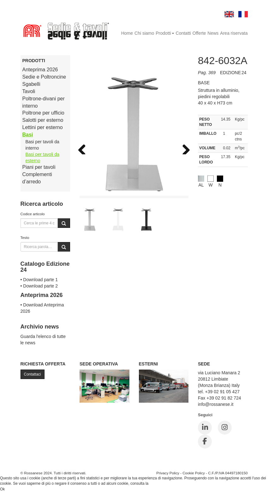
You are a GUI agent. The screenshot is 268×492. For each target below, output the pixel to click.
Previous (84, 148)
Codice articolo (33, 214)
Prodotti (165, 33)
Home (127, 33)
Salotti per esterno (42, 120)
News (212, 33)
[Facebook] (205, 441)
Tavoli (28, 91)
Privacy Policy (167, 473)
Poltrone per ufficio (43, 113)
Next (183, 148)
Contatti (183, 33)
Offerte (199, 33)
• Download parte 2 (39, 285)
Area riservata (233, 33)
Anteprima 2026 (40, 69)
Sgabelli (31, 84)
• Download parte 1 (39, 279)
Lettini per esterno (42, 127)
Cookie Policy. (161, 483)
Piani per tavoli (39, 167)
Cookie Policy (193, 473)
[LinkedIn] (205, 428)
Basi (27, 134)
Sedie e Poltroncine (44, 77)
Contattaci (32, 374)
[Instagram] (225, 428)
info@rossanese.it (215, 404)
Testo (25, 237)
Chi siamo (144, 33)
